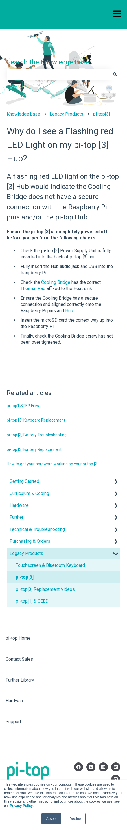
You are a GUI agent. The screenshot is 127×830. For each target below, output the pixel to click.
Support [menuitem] (13, 721)
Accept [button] (51, 819)
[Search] (115, 74)
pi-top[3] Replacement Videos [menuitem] (45, 589)
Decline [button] (75, 819)
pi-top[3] (101, 114)
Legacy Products (66, 114)
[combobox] (58, 74)
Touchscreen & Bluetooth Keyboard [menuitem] (50, 565)
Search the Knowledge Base (48, 62)
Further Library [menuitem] (20, 680)
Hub (69, 310)
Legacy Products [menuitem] (26, 553)
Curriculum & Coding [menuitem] (29, 493)
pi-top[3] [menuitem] (25, 577)
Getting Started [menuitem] (24, 481)
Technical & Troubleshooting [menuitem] (37, 529)
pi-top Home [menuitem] (18, 638)
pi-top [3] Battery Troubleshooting (37, 435)
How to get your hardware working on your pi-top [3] (52, 464)
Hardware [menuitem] (19, 505)
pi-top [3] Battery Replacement (34, 449)
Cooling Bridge (55, 282)
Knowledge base (23, 114)
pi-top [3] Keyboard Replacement (36, 420)
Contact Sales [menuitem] (19, 659)
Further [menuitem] (16, 517)
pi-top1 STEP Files (23, 405)
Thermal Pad (33, 288)
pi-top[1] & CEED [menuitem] (32, 601)
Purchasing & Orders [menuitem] (30, 541)
